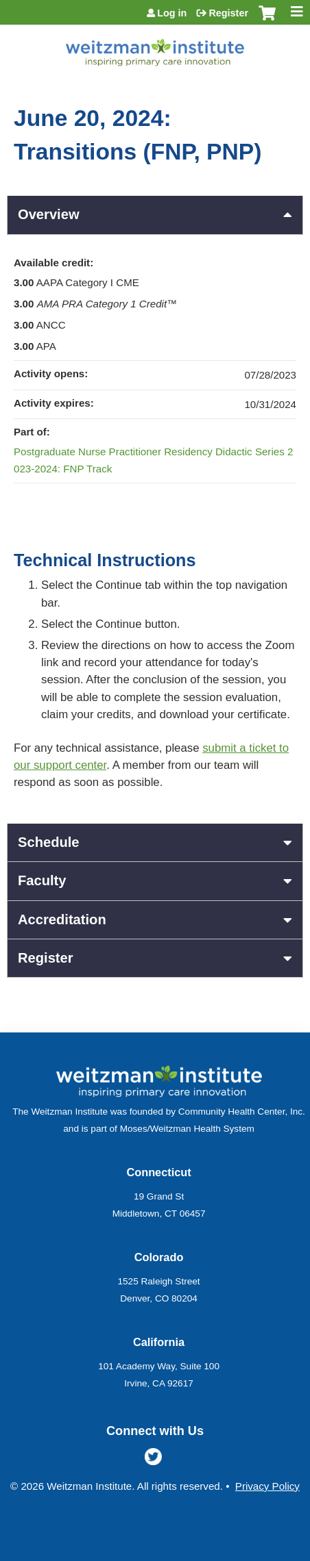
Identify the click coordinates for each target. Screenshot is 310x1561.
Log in (172, 13)
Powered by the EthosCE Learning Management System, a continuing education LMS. (254, 1551)
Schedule (49, 842)
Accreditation (62, 919)
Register (228, 13)
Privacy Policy (267, 1486)
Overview (49, 214)
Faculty (42, 880)
